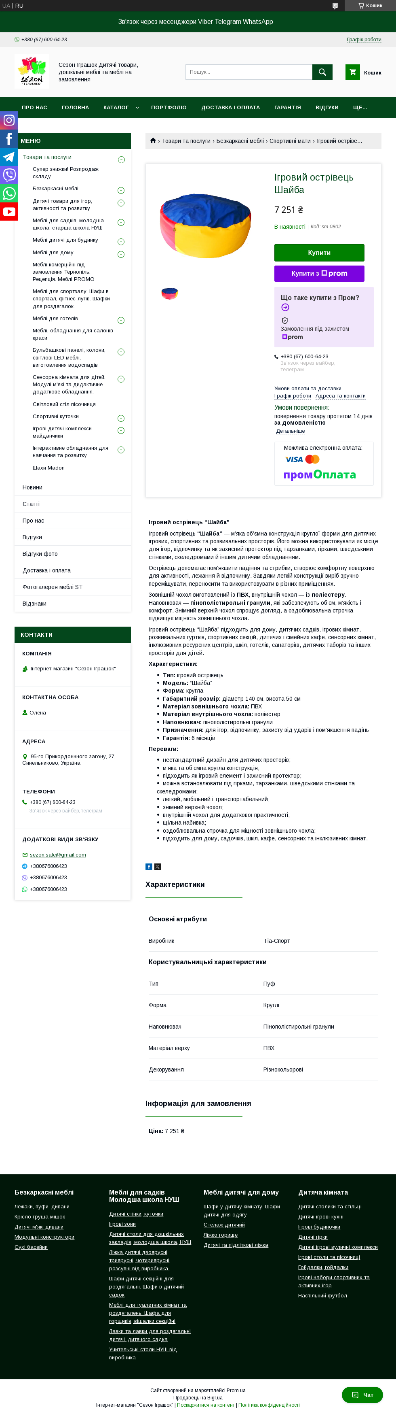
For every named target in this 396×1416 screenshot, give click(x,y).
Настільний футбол (322, 1296)
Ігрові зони (122, 1224)
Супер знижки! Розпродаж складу (66, 172)
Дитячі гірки (313, 1237)
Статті (31, 504)
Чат (362, 1395)
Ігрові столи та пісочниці (329, 1257)
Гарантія (287, 107)
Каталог (115, 107)
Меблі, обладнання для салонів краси (73, 334)
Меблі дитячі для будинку (65, 240)
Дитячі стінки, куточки (136, 1214)
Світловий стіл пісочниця (64, 404)
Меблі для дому (53, 252)
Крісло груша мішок (40, 1217)
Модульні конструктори (44, 1237)
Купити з (319, 273)
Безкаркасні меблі (240, 141)
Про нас (34, 107)
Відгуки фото (40, 554)
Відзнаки (34, 603)
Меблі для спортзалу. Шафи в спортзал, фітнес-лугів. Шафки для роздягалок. (71, 298)
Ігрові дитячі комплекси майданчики (62, 432)
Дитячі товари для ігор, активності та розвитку (62, 204)
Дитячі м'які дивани (39, 1227)
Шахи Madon (49, 468)
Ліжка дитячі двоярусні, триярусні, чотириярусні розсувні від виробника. (139, 1260)
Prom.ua (236, 1390)
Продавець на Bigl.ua (198, 1398)
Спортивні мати (290, 141)
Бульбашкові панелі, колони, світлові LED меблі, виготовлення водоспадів (69, 357)
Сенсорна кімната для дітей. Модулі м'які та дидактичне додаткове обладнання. (69, 384)
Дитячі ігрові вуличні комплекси (338, 1247)
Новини (32, 487)
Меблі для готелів (55, 318)
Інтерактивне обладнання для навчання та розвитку (70, 451)
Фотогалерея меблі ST (53, 587)
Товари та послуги (186, 141)
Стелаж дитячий (224, 1225)
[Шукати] (322, 72)
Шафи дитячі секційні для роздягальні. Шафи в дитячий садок (146, 1287)
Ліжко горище (221, 1235)
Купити (319, 252)
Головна (75, 107)
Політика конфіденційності (269, 1405)
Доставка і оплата (230, 107)
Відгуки (327, 107)
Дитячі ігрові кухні (320, 1217)
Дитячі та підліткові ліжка (236, 1245)
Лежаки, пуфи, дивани (42, 1206)
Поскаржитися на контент (206, 1405)
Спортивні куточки (56, 416)
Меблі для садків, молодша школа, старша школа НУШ (68, 224)
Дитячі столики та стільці (330, 1206)
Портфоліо (169, 107)
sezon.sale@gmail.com (58, 855)
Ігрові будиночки (319, 1227)
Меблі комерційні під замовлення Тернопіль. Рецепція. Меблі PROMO (64, 272)
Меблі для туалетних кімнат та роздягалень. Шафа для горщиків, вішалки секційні (148, 1313)
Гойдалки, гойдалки (323, 1267)
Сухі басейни (31, 1247)
